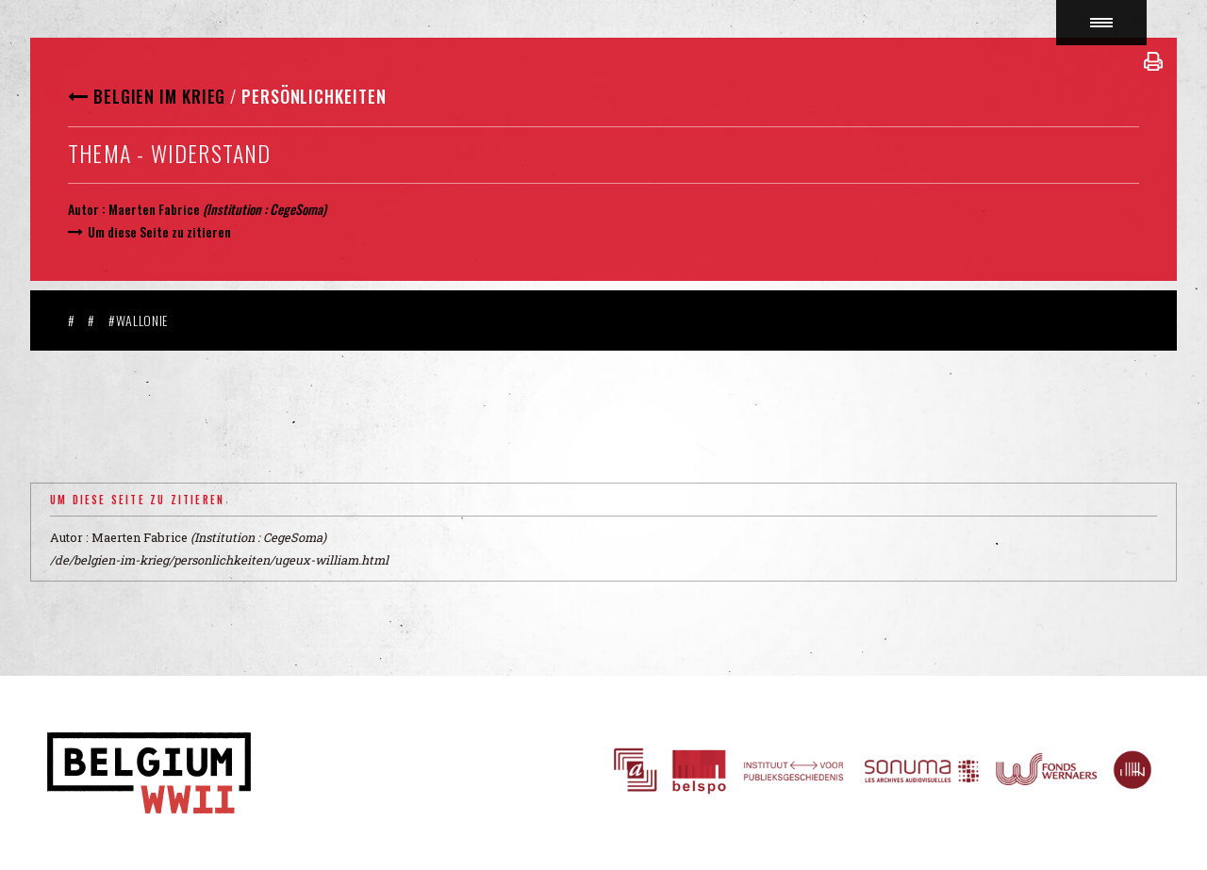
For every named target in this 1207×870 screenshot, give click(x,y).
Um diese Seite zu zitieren (159, 231)
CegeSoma (296, 209)
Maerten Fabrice (154, 209)
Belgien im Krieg (159, 96)
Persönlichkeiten (313, 96)
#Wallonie (138, 320)
